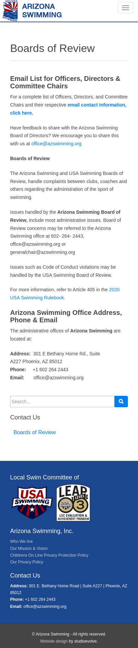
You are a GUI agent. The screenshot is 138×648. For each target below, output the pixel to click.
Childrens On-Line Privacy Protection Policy (49, 555)
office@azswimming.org (56, 143)
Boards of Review (34, 432)
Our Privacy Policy (26, 562)
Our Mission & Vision (29, 548)
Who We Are (21, 541)
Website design (54, 641)
